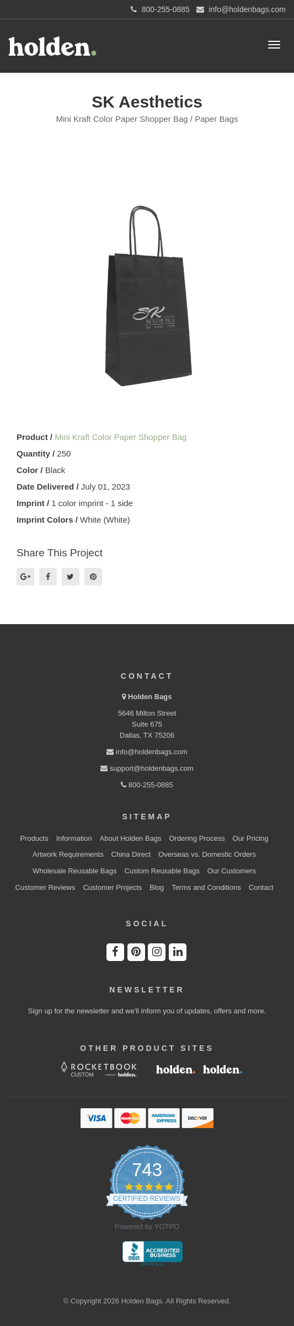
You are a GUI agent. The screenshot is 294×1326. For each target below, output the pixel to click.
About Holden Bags (131, 838)
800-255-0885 (147, 785)
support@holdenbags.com (147, 768)
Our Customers (231, 871)
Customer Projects (112, 887)
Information (74, 838)
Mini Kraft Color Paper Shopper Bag (120, 437)
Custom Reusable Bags (162, 871)
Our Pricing (251, 838)
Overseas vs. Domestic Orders (207, 854)
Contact (261, 887)
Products (34, 838)
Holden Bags (150, 696)
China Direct (131, 854)
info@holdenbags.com (146, 752)
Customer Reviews (45, 887)
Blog (156, 887)
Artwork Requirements (68, 854)
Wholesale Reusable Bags (74, 871)
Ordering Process (196, 838)
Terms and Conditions (206, 887)
